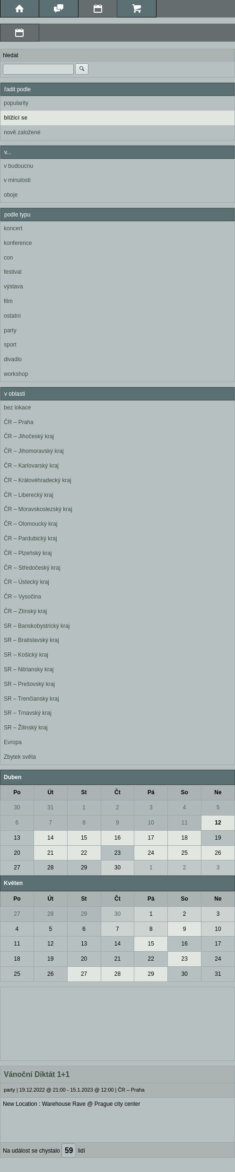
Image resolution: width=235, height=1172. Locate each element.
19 (218, 837)
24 (151, 853)
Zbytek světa (20, 757)
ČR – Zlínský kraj (25, 611)
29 (84, 867)
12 (218, 822)
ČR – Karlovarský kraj (31, 465)
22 (84, 853)
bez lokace (17, 407)
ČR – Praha (19, 422)
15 (84, 837)
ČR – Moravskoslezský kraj (38, 509)
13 (17, 837)
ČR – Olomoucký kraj (30, 524)
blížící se (15, 117)
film (8, 301)
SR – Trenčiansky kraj (31, 698)
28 (50, 867)
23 (117, 853)
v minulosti (17, 180)
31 (50, 807)
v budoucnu (18, 166)
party (10, 330)
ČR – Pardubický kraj (30, 538)
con (8, 257)
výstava (13, 286)
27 (17, 867)
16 (117, 837)
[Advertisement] (117, 1022)
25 (184, 853)
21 (50, 853)
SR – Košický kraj (26, 654)
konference (18, 243)
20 (17, 853)
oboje (10, 194)
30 (17, 807)
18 (184, 837)
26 (218, 853)
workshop (16, 374)
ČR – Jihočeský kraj (29, 436)
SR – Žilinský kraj (26, 727)
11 (184, 822)
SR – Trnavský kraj (28, 713)
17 (151, 837)
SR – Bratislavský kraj (31, 640)
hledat (10, 55)
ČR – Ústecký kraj (26, 582)
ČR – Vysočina (22, 596)
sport (10, 344)
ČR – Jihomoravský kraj (34, 451)
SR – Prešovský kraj (29, 684)
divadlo (13, 359)
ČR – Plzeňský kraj (28, 553)
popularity (16, 103)
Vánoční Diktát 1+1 (37, 1074)
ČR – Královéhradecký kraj (37, 480)
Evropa (13, 742)
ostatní (12, 316)
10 (151, 822)
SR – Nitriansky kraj (28, 669)
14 (50, 837)
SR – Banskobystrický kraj (37, 626)
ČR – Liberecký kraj (28, 495)
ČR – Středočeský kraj (32, 567)
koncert (13, 228)
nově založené (22, 132)
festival (12, 272)
